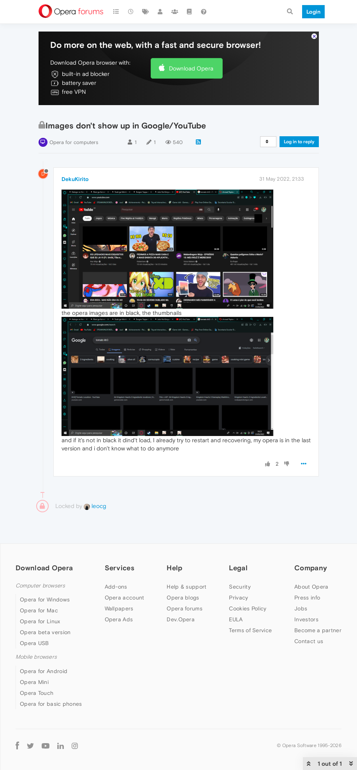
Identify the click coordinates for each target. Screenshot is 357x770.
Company (310, 568)
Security (239, 587)
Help (174, 568)
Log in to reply (299, 141)
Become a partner (317, 630)
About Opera (311, 587)
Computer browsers (40, 585)
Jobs (300, 608)
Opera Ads (119, 619)
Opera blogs (183, 597)
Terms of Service (250, 630)
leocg (95, 506)
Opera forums (184, 608)
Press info (307, 597)
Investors (306, 619)
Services (119, 568)
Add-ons (116, 587)
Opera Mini (34, 682)
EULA (236, 619)
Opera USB (34, 643)
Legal (238, 568)
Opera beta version (45, 632)
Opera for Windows (45, 599)
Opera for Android (43, 671)
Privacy (238, 597)
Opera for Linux (40, 621)
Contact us (308, 641)
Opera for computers (73, 142)
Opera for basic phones (51, 704)
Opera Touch (36, 693)
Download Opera (191, 68)
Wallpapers (119, 608)
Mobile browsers (36, 657)
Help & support (186, 587)
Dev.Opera (181, 619)
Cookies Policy (247, 608)
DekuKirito (75, 179)
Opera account (124, 597)
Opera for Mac (39, 610)
